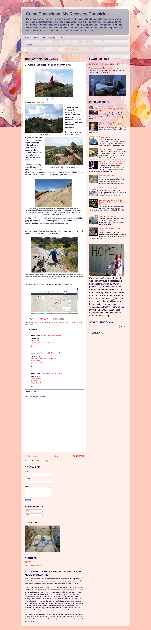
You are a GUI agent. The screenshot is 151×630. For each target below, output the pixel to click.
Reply (33, 346)
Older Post (78, 456)
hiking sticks (44, 322)
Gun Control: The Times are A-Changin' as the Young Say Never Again (110, 109)
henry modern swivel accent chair (42, 343)
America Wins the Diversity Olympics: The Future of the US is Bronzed (112, 162)
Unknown (30, 562)
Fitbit (32, 322)
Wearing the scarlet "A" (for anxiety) (111, 149)
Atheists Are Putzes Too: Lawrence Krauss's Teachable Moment (111, 124)
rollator (61, 322)
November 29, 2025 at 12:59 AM (51, 353)
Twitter (28, 52)
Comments (31, 515)
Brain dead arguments (106, 176)
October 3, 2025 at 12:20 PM (50, 335)
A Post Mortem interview (107, 216)
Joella (51, 322)
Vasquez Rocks (38, 102)
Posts (29, 511)
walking (79, 322)
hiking (37, 322)
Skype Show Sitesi (37, 363)
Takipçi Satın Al (36, 378)
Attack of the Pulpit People (108, 188)
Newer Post (30, 456)
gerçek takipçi (35, 340)
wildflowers (29, 325)
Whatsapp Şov (36, 361)
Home (55, 456)
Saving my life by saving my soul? (104, 64)
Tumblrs (71, 175)
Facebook (29, 45)
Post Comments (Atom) (43, 461)
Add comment (31, 391)
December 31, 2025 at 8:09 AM (51, 373)
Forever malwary (105, 137)
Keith (56, 322)
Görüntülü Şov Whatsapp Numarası (43, 358)
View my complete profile (33, 565)
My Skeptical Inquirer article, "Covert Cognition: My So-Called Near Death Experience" (111, 202)
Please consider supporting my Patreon (44, 38)
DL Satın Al (34, 381)
